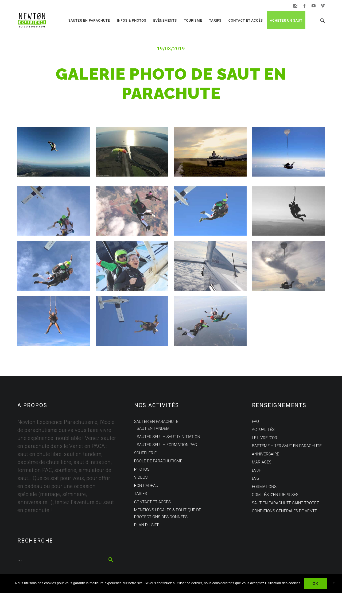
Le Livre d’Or (264, 437)
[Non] (335, 583)
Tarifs (215, 20)
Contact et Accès (245, 20)
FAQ (255, 421)
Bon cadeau (146, 485)
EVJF (256, 470)
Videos (141, 477)
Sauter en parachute (89, 20)
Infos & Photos (131, 20)
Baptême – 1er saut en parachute (287, 445)
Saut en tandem (153, 428)
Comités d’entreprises (275, 494)
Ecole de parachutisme (158, 461)
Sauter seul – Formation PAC (167, 444)
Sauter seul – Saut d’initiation (168, 436)
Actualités (263, 429)
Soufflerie (145, 453)
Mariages (261, 462)
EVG (255, 478)
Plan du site (146, 524)
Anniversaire (265, 454)
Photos (142, 469)
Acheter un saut (286, 20)
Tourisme (193, 20)
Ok (315, 583)
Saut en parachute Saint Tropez (285, 503)
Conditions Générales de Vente (284, 511)
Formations (264, 486)
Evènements (165, 20)
